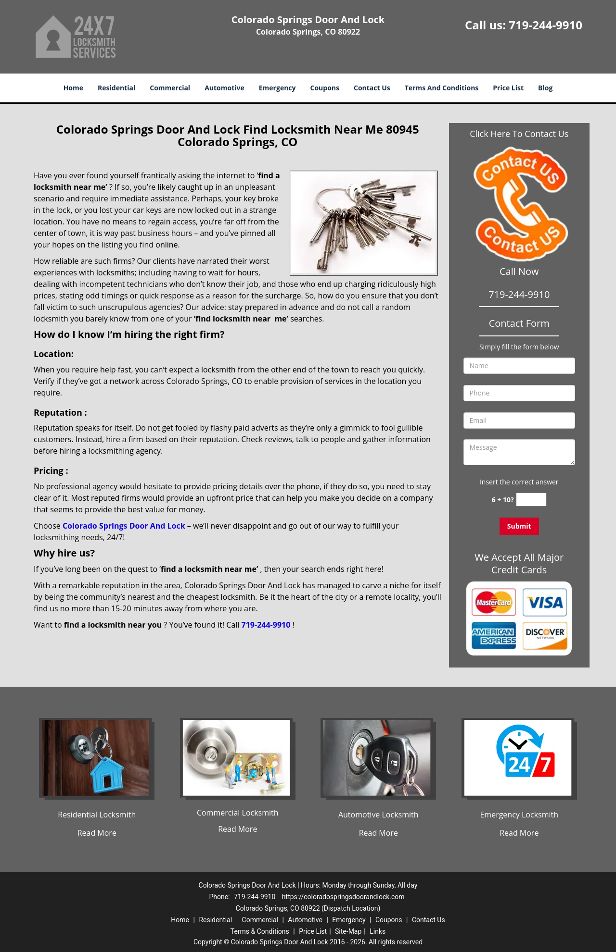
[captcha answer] (531, 500)
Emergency (277, 87)
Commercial (170, 87)
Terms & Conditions (260, 931)
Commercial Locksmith (238, 812)
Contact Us (372, 87)
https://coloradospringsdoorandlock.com (343, 897)
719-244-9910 (545, 25)
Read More (96, 833)
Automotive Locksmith (378, 814)
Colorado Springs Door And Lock (124, 525)
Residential (116, 87)
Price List (508, 87)
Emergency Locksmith (519, 814)
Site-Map (348, 931)
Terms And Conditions (442, 87)
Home (73, 87)
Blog (545, 87)
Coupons (324, 87)
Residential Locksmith (97, 814)
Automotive (224, 87)
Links (377, 931)
